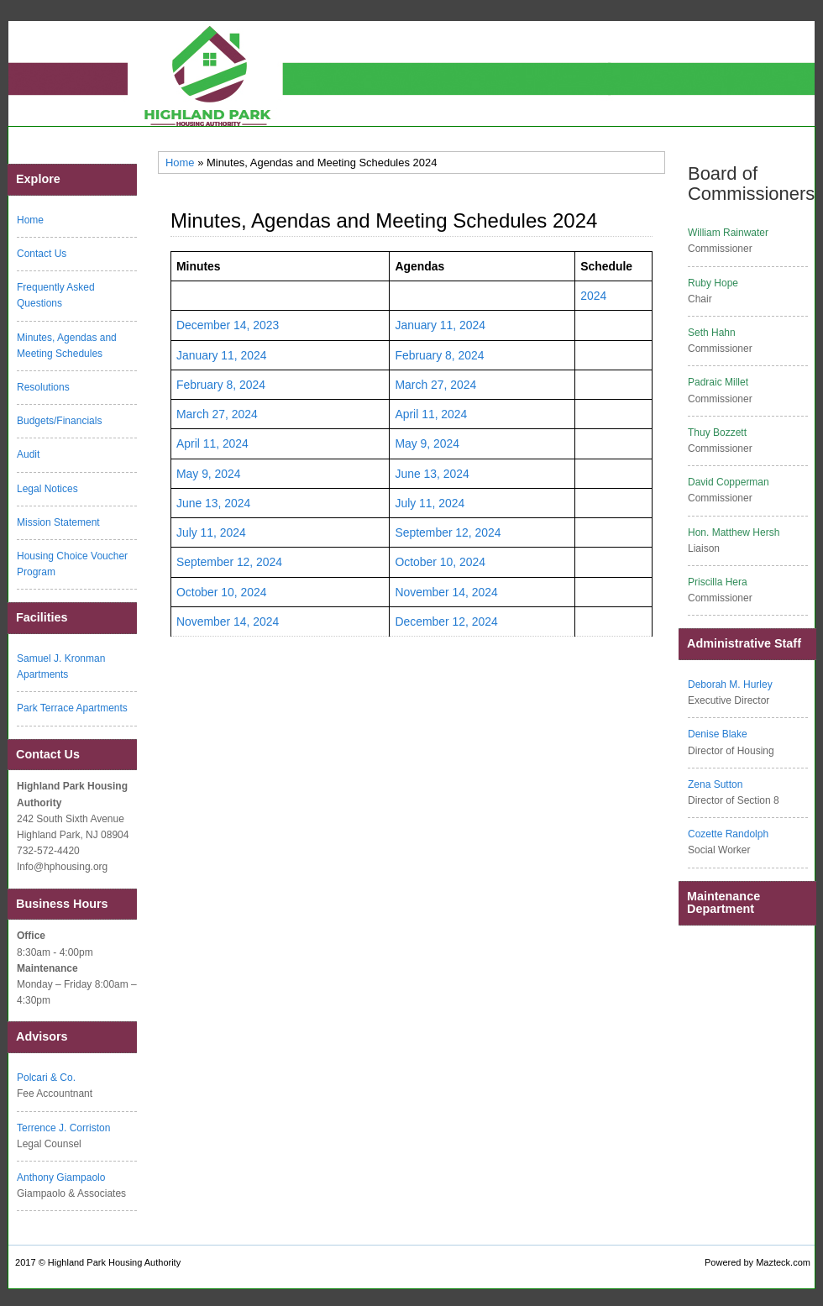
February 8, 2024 (439, 355)
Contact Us (41, 254)
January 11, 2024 (440, 325)
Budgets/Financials (59, 421)
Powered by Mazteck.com (757, 1262)
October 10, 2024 (440, 562)
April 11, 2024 (431, 414)
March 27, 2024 (435, 384)
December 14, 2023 (227, 325)
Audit (28, 454)
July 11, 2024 (429, 503)
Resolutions (43, 387)
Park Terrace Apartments (72, 708)
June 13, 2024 (432, 473)
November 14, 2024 (446, 592)
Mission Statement (58, 522)
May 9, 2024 (427, 443)
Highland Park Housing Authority (114, 1262)
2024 (593, 295)
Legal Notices (47, 489)
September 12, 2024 (448, 532)
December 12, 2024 (446, 621)
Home (180, 162)
